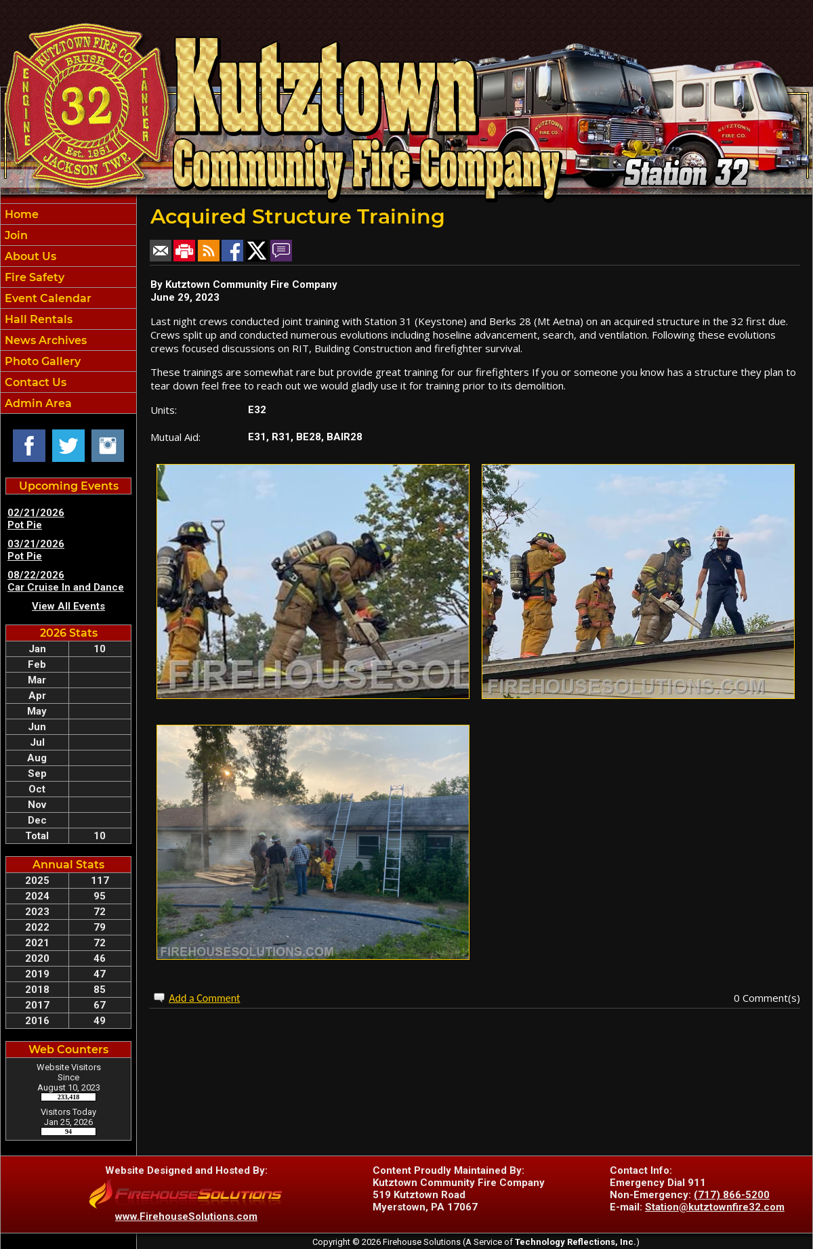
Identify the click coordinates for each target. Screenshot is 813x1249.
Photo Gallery (41, 361)
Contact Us (34, 382)
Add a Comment (204, 998)
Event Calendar (46, 298)
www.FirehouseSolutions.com (186, 1216)
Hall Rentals (37, 319)
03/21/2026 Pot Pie (35, 550)
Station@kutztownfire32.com (715, 1207)
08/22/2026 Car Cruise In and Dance (65, 581)
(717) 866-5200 (732, 1195)
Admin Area (37, 403)
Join (15, 235)
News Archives (44, 340)
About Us (29, 256)
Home (20, 214)
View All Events (68, 606)
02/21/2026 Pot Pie (35, 519)
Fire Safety (33, 277)
